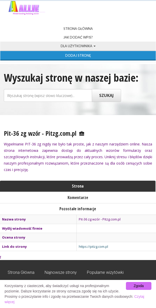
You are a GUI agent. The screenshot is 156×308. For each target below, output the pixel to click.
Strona (78, 186)
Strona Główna (78, 29)
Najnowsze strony (61, 272)
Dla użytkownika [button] (78, 46)
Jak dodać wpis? (78, 37)
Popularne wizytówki (105, 272)
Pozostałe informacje (77, 209)
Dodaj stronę (78, 55)
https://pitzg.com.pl (93, 246)
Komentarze (78, 197)
